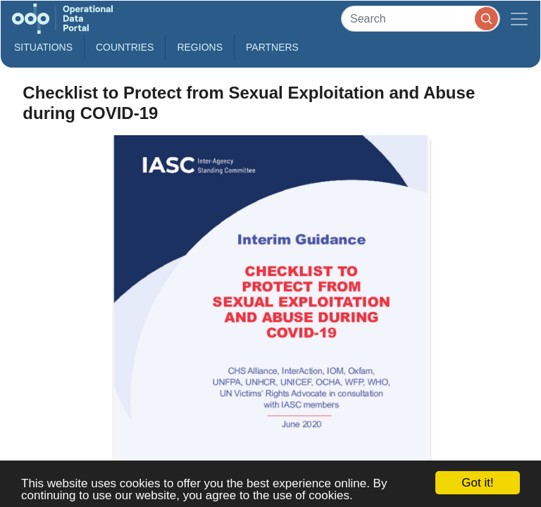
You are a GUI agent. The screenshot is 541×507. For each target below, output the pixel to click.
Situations (43, 47)
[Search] (420, 19)
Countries (125, 47)
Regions (200, 47)
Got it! (477, 482)
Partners (272, 47)
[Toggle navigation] (519, 19)
